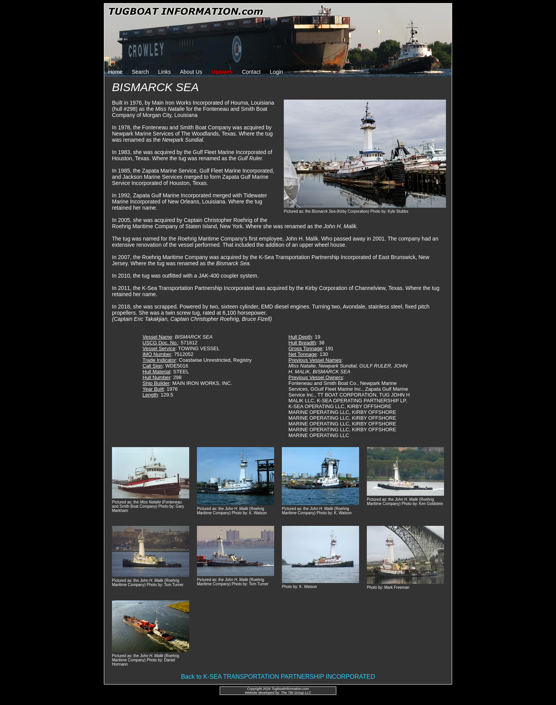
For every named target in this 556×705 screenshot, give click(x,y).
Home (115, 72)
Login (276, 72)
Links (164, 72)
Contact (251, 72)
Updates (222, 72)
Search (140, 72)
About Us (191, 72)
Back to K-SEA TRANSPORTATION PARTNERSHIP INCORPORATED (278, 676)
